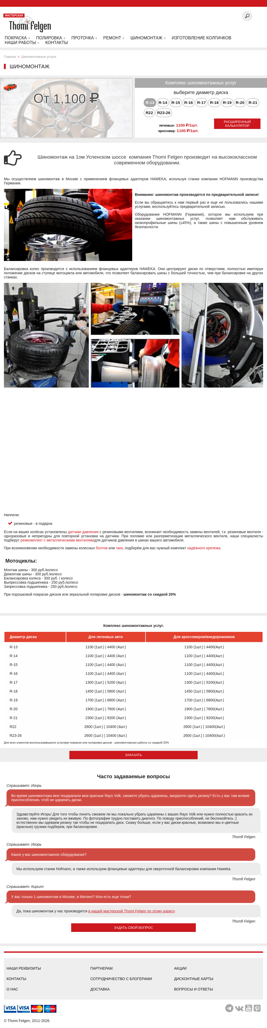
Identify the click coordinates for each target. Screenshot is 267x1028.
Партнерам (101, 968)
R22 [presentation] (149, 112)
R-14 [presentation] (163, 102)
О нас (12, 989)
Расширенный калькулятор (237, 124)
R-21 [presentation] (252, 102)
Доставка (100, 989)
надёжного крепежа (203, 548)
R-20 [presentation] (240, 102)
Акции (180, 968)
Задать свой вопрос (133, 928)
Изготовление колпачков (201, 38)
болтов (102, 548)
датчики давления (83, 532)
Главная (10, 57)
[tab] (150, 102)
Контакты (16, 979)
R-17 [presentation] (201, 102)
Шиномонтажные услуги (38, 57)
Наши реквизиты (24, 968)
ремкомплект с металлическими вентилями (57, 540)
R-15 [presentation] (175, 102)
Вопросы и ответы (193, 989)
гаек (119, 548)
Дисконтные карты (193, 979)
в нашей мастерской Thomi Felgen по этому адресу (131, 911)
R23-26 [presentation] (163, 112)
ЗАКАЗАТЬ (133, 755)
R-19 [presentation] (227, 102)
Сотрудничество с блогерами (121, 979)
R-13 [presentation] (149, 102)
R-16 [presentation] (188, 102)
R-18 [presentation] (214, 102)
